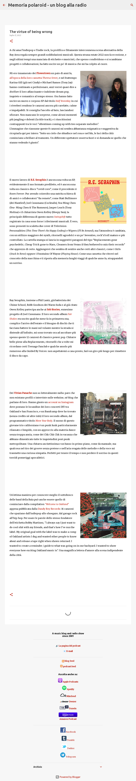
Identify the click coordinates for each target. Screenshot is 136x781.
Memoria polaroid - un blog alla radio (47, 5)
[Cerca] (90, 5)
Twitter (68, 748)
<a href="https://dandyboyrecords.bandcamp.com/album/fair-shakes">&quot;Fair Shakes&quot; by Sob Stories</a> (68, 371)
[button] (11, 41)
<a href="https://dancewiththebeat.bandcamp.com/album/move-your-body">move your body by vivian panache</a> (68, 473)
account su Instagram (60, 402)
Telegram (68, 756)
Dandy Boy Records (49, 508)
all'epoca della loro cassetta (34, 77)
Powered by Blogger (68, 777)
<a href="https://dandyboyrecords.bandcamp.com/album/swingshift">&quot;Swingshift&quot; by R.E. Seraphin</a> (68, 278)
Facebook (68, 732)
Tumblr (68, 740)
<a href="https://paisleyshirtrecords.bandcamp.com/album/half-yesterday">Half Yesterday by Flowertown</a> (68, 158)
